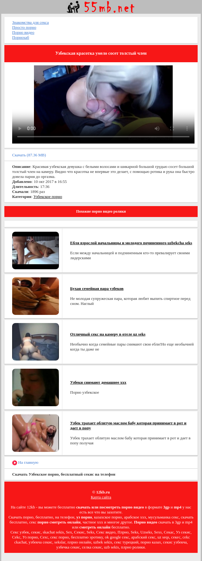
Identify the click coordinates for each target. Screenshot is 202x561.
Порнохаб (20, 37)
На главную (25, 462)
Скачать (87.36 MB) (29, 155)
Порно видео (23, 32)
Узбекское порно (47, 196)
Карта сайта (101, 497)
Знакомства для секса (30, 22)
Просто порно (24, 27)
